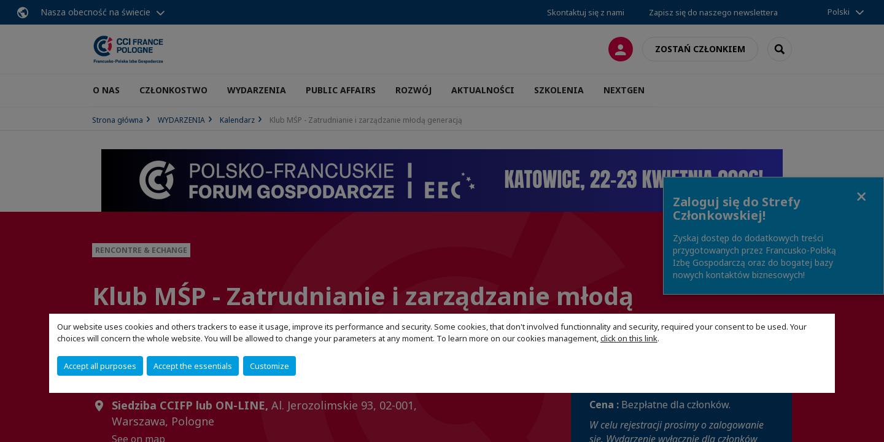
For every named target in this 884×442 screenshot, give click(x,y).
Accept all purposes (100, 365)
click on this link (628, 338)
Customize (269, 365)
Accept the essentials (192, 365)
